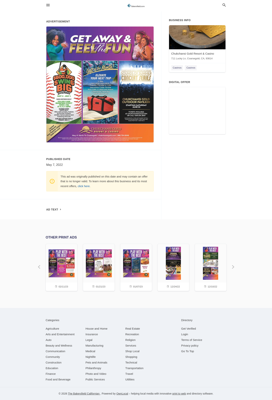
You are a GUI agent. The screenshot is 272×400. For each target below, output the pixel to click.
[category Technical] (131, 362)
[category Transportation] (134, 368)
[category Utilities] (129, 379)
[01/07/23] (136, 267)
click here (84, 186)
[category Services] (130, 345)
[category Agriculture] (52, 328)
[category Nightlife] (90, 356)
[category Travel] (129, 373)
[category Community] (53, 356)
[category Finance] (51, 373)
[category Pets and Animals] (96, 362)
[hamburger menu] (48, 5)
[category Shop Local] (132, 351)
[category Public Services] (95, 379)
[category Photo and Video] (95, 373)
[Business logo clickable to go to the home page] (136, 5)
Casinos (177, 67)
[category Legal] (88, 339)
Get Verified (188, 328)
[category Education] (52, 368)
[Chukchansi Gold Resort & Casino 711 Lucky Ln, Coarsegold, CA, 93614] (197, 43)
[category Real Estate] (132, 328)
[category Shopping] (131, 356)
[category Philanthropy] (93, 368)
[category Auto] (49, 339)
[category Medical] (90, 351)
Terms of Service (191, 339)
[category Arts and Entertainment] (60, 334)
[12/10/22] (210, 267)
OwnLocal (122, 393)
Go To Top (187, 351)
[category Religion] (130, 339)
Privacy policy (190, 345)
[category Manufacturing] (94, 345)
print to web (179, 393)
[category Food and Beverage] (58, 379)
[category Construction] (54, 362)
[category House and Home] (96, 328)
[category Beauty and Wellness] (59, 345)
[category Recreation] (132, 334)
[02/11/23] (61, 267)
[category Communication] (55, 351)
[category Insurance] (91, 334)
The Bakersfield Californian (84, 393)
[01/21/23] (98, 267)
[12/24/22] (173, 267)
